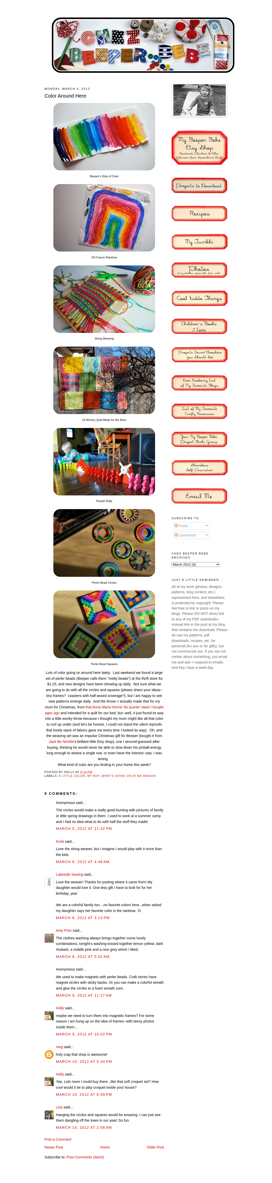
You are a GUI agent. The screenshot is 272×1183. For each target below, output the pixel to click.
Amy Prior (64, 930)
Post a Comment (57, 1139)
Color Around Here (65, 96)
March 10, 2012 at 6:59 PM (84, 1094)
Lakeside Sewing (69, 874)
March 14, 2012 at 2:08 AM (84, 1127)
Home (105, 1147)
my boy (93, 775)
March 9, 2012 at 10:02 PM (84, 1034)
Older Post (155, 1147)
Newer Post (53, 1147)
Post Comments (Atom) (85, 1157)
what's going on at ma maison (129, 775)
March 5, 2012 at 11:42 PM (84, 829)
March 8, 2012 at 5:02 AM (83, 957)
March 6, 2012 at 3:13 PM (83, 918)
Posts (181, 526)
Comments (185, 535)
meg (59, 1047)
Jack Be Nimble (61, 742)
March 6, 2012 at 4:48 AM (83, 862)
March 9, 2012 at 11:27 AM (84, 995)
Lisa (59, 1107)
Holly (60, 1008)
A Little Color (72, 775)
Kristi (60, 841)
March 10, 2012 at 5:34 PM (84, 1062)
